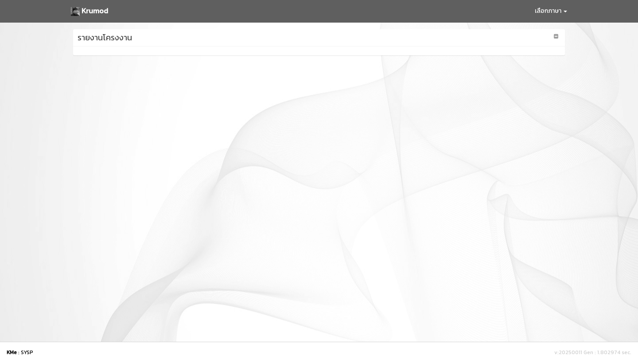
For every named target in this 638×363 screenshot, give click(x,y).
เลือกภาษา (551, 11)
